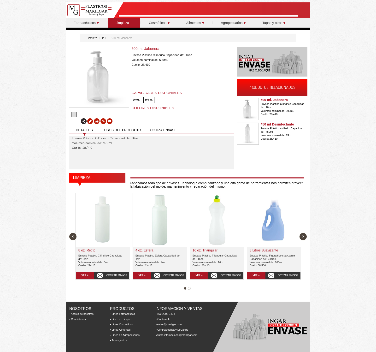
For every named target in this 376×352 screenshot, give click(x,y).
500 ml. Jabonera (274, 100)
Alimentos (195, 23)
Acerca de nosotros (82, 313)
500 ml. (149, 99)
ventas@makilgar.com (169, 324)
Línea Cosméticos (122, 324)
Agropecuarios (233, 23)
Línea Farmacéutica (123, 313)
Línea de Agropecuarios (126, 335)
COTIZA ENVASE (163, 130)
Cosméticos (159, 23)
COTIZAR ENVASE (116, 275)
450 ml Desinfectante (277, 124)
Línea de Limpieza (122, 319)
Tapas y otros (274, 23)
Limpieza (124, 23)
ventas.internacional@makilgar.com (176, 335)
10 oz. (136, 99)
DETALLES (84, 130)
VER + (84, 275)
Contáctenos (78, 319)
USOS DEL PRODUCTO (122, 130)
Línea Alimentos (121, 329)
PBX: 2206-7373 (165, 313)
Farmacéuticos (86, 23)
